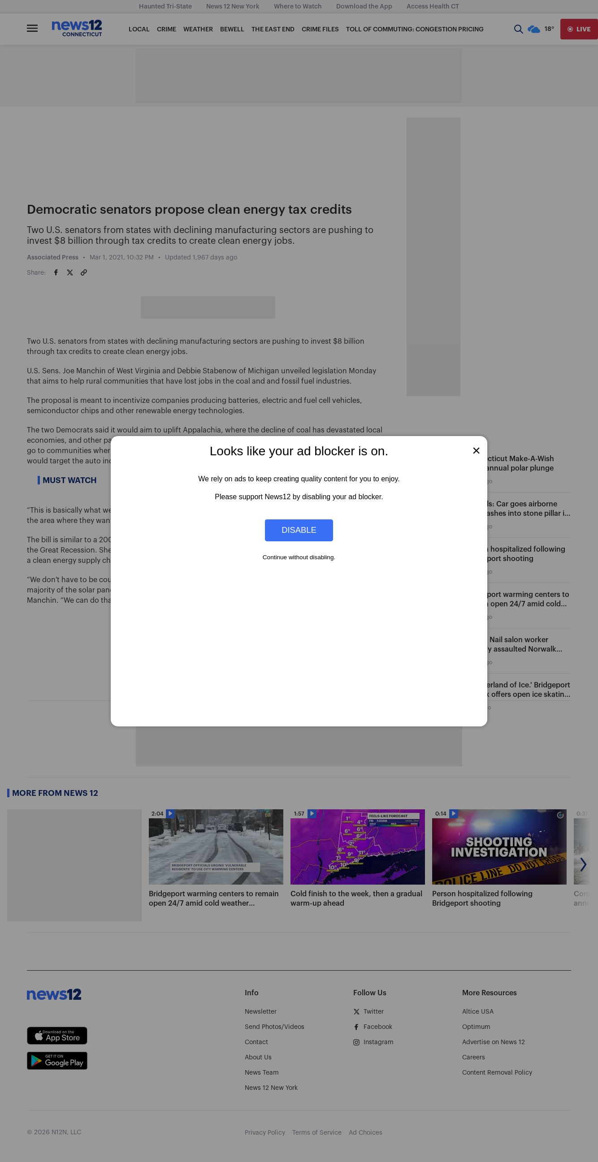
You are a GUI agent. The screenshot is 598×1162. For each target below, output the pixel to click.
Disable (299, 530)
